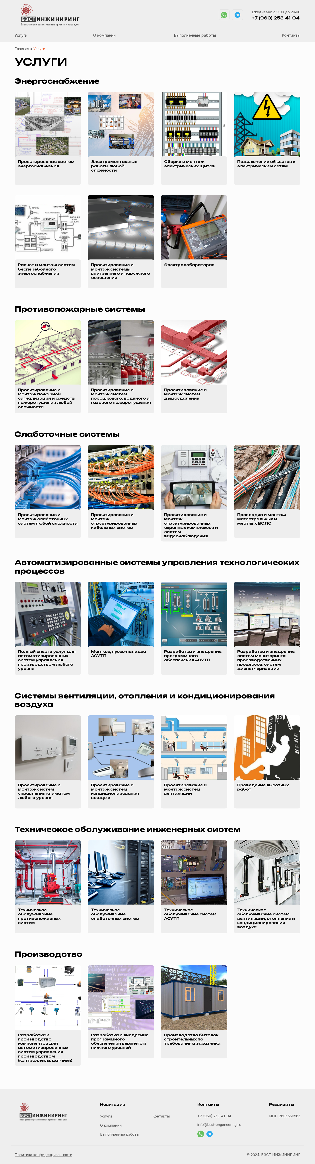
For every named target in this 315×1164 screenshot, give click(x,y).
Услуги (21, 35)
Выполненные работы (195, 35)
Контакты (291, 35)
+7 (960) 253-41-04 (275, 18)
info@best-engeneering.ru (219, 1124)
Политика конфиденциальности (43, 1154)
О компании (104, 35)
